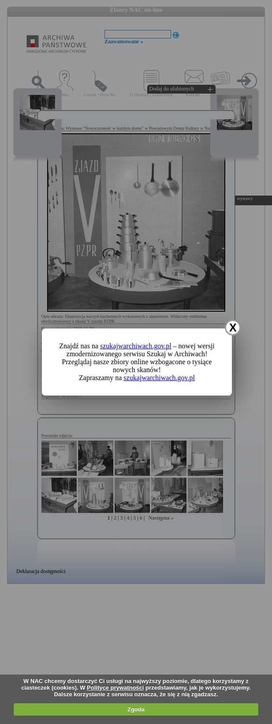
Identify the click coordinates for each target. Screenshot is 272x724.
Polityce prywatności (115, 687)
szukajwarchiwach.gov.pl (135, 346)
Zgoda (136, 709)
